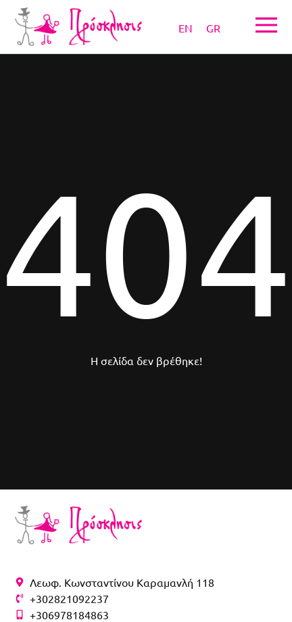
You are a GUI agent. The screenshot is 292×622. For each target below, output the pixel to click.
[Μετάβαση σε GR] (213, 27)
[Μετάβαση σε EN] (185, 27)
